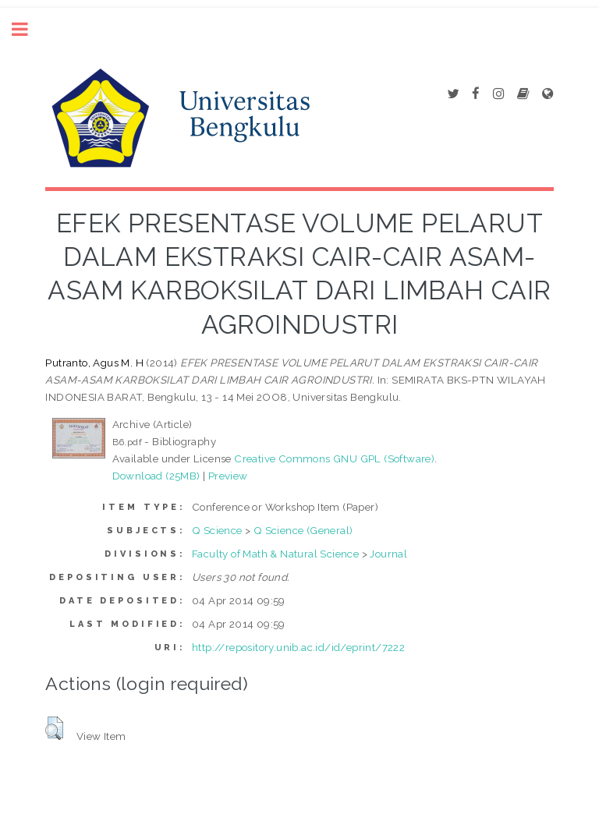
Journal (388, 553)
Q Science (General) (303, 530)
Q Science (217, 530)
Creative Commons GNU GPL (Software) (334, 458)
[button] (54, 728)
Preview (228, 475)
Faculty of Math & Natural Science (275, 553)
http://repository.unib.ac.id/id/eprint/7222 (298, 647)
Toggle (28, 29)
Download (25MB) (156, 475)
